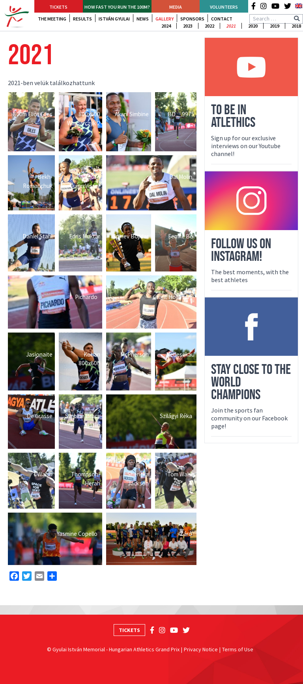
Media (175, 7)
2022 (209, 26)
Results (82, 19)
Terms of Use (237, 649)
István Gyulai (114, 19)
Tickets (58, 7)
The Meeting (52, 19)
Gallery (164, 19)
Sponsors (192, 19)
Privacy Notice (201, 649)
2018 (296, 26)
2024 (166, 26)
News (143, 19)
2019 (274, 26)
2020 (253, 26)
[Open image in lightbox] (31, 121)
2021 (231, 26)
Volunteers (224, 7)
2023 (188, 26)
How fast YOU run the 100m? (117, 7)
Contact (221, 19)
